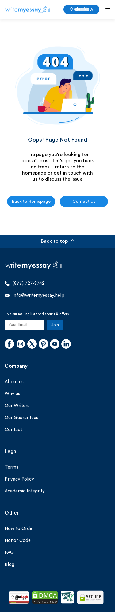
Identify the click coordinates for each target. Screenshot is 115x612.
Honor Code (18, 540)
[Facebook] (9, 344)
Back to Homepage (31, 201)
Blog (9, 564)
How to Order (19, 528)
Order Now (81, 9)
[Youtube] (54, 344)
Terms (11, 467)
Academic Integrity (25, 491)
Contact (13, 429)
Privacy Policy (19, 479)
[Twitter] (32, 344)
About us (14, 381)
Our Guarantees (21, 417)
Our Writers (17, 405)
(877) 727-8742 (24, 283)
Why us (12, 393)
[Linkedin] (66, 344)
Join (55, 325)
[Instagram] (20, 344)
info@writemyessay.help (34, 295)
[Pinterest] (43, 344)
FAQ (9, 552)
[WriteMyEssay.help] (28, 9)
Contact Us (84, 201)
